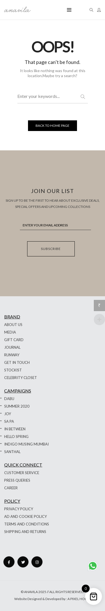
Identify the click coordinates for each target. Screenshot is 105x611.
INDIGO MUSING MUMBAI (26, 444)
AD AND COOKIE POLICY (25, 516)
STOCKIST (13, 370)
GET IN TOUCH (17, 362)
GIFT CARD (14, 339)
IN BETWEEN (14, 429)
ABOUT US (13, 324)
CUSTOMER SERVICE (21, 472)
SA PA (9, 421)
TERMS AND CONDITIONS (26, 524)
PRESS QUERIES (17, 480)
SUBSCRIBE (51, 249)
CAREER (11, 488)
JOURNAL (12, 347)
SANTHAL (12, 451)
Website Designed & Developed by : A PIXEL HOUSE (52, 599)
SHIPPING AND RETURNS (25, 531)
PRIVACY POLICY (18, 509)
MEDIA (10, 332)
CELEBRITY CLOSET (20, 377)
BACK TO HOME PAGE (52, 125)
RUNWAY (11, 355)
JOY (7, 414)
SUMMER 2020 (16, 406)
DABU (9, 398)
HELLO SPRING (16, 436)
